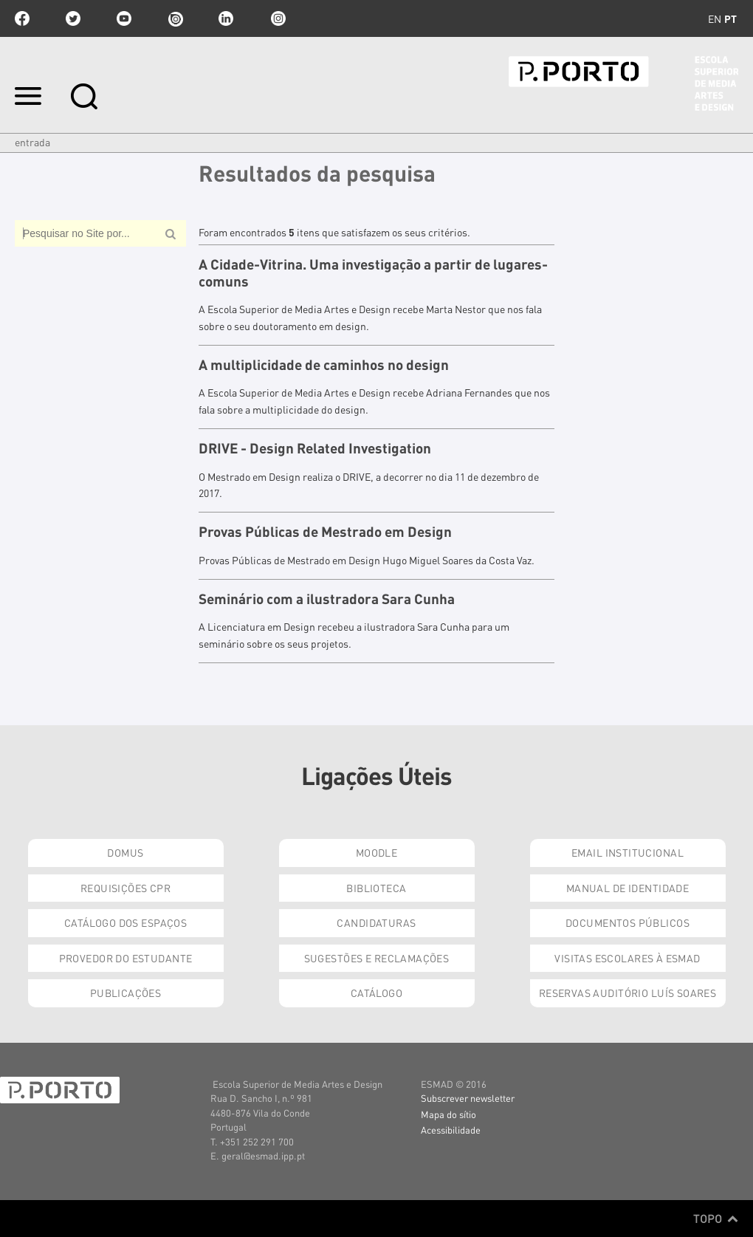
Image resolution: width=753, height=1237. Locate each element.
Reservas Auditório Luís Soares (628, 992)
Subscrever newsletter (468, 1098)
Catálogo (376, 992)
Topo (715, 1218)
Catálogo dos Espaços (125, 922)
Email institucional (627, 852)
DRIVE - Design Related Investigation (315, 448)
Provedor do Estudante (126, 957)
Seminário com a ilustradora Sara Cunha (327, 599)
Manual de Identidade (627, 887)
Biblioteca (376, 887)
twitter (73, 18)
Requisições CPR (125, 887)
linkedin (226, 18)
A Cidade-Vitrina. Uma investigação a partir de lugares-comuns (373, 272)
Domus (125, 852)
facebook (22, 18)
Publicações (126, 992)
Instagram (276, 18)
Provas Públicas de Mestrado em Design (325, 532)
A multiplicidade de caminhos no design (324, 365)
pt (730, 18)
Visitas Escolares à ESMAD (627, 957)
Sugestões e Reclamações (377, 957)
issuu (175, 18)
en (714, 18)
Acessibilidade (451, 1129)
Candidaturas (376, 922)
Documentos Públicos (627, 922)
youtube (124, 18)
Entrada (32, 141)
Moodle (377, 852)
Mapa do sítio (448, 1114)
